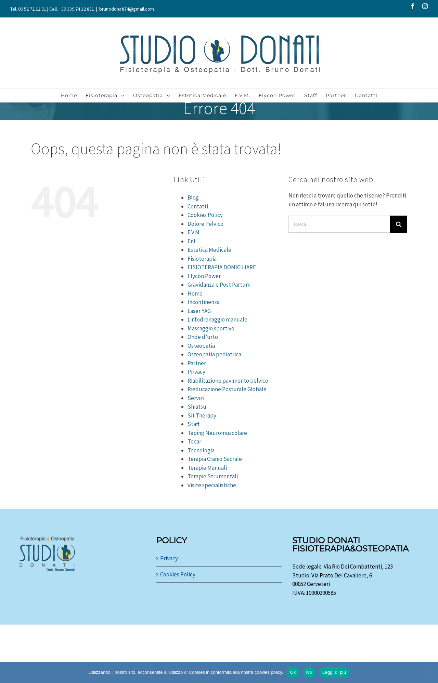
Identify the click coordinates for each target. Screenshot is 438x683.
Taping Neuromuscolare (217, 433)
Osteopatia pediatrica (214, 354)
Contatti (198, 206)
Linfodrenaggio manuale (217, 319)
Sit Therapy (202, 415)
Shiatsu (197, 406)
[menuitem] (73, 95)
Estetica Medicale (209, 250)
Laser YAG (199, 311)
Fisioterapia (202, 258)
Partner (197, 363)
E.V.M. (194, 232)
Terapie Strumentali (213, 476)
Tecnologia (201, 450)
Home (195, 293)
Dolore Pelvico (205, 224)
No (309, 672)
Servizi (196, 398)
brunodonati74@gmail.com (126, 9)
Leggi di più (334, 672)
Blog (193, 197)
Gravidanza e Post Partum (219, 284)
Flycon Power (204, 276)
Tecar (194, 441)
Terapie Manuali (207, 468)
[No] (429, 672)
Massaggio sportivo (211, 328)
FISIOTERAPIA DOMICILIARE (222, 267)
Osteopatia (201, 346)
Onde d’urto (203, 337)
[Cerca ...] (339, 224)
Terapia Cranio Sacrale (215, 459)
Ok (293, 672)
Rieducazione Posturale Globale (227, 389)
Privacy (196, 371)
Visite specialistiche (212, 485)
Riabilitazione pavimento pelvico (228, 380)
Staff (193, 424)
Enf (192, 241)
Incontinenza (204, 302)
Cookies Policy (205, 215)
